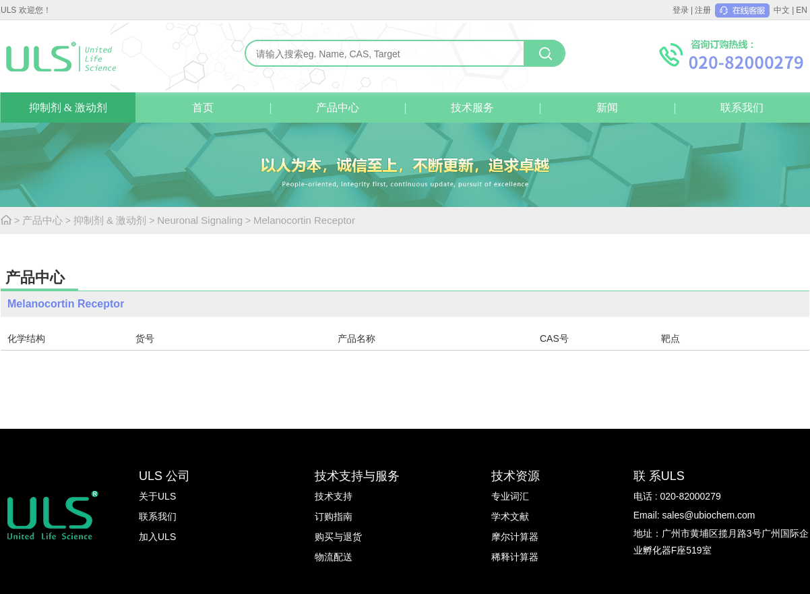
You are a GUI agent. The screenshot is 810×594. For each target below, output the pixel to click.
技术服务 (472, 107)
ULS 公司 (164, 476)
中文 (782, 10)
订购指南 (333, 516)
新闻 (607, 107)
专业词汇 (510, 496)
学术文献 (510, 516)
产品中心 (337, 107)
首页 (203, 107)
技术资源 (515, 476)
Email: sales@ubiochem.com (694, 515)
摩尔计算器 (514, 536)
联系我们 (742, 107)
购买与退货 (338, 536)
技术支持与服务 (357, 476)
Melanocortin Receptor (304, 220)
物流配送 (333, 557)
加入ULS (157, 536)
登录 (681, 10)
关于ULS (157, 496)
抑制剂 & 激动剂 (68, 107)
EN (801, 10)
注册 (703, 10)
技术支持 (333, 496)
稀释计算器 (514, 557)
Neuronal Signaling (200, 220)
